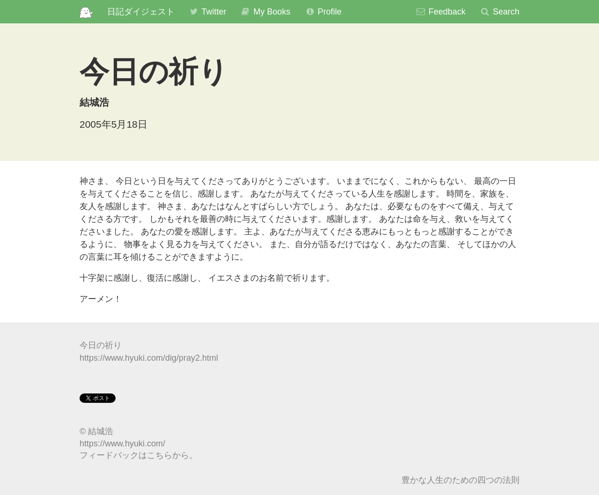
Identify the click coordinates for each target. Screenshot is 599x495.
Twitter (207, 11)
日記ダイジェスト (141, 11)
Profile (323, 11)
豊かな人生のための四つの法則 (460, 480)
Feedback (441, 11)
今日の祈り (101, 345)
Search (499, 11)
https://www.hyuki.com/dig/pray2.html (149, 358)
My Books (265, 11)
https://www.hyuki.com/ (122, 443)
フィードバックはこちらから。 (138, 455)
